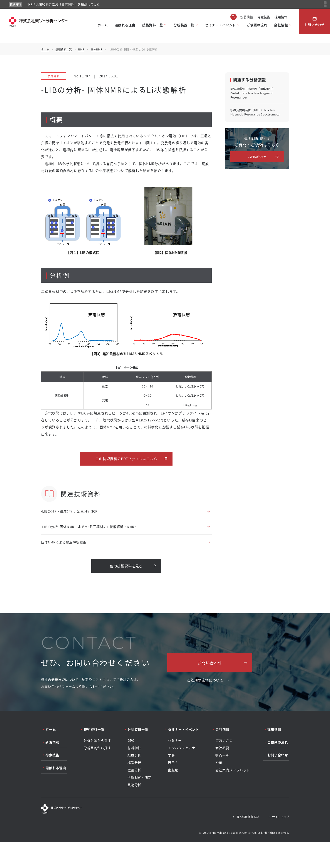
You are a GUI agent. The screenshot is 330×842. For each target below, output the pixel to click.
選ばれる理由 (125, 25)
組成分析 (134, 755)
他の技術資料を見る (126, 565)
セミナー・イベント (220, 25)
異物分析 (134, 785)
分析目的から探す (97, 748)
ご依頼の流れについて (205, 680)
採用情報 (281, 17)
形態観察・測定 (139, 777)
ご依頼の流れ (257, 25)
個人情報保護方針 (247, 817)
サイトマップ (280, 817)
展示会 (173, 763)
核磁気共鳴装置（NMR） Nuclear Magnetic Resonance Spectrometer (255, 112)
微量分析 (134, 770)
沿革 (218, 763)
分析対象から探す (97, 740)
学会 (171, 755)
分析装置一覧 (184, 25)
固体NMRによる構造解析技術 (64, 542)
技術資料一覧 (152, 25)
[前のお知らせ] (325, 2)
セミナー (175, 740)
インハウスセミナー (183, 748)
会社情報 (281, 25)
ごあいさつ (224, 740)
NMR (81, 49)
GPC (130, 740)
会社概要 (222, 748)
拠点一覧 (222, 755)
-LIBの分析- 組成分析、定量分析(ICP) (70, 511)
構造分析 (134, 763)
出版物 (173, 770)
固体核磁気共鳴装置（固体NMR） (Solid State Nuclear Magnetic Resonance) (252, 93)
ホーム (102, 25)
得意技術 (263, 17)
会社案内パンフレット (232, 770)
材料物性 (134, 748)
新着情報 (246, 17)
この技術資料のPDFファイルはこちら (126, 458)
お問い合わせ (315, 22)
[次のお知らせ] (325, 6)
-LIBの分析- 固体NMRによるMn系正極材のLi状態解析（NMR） (89, 526)
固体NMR (96, 49)
